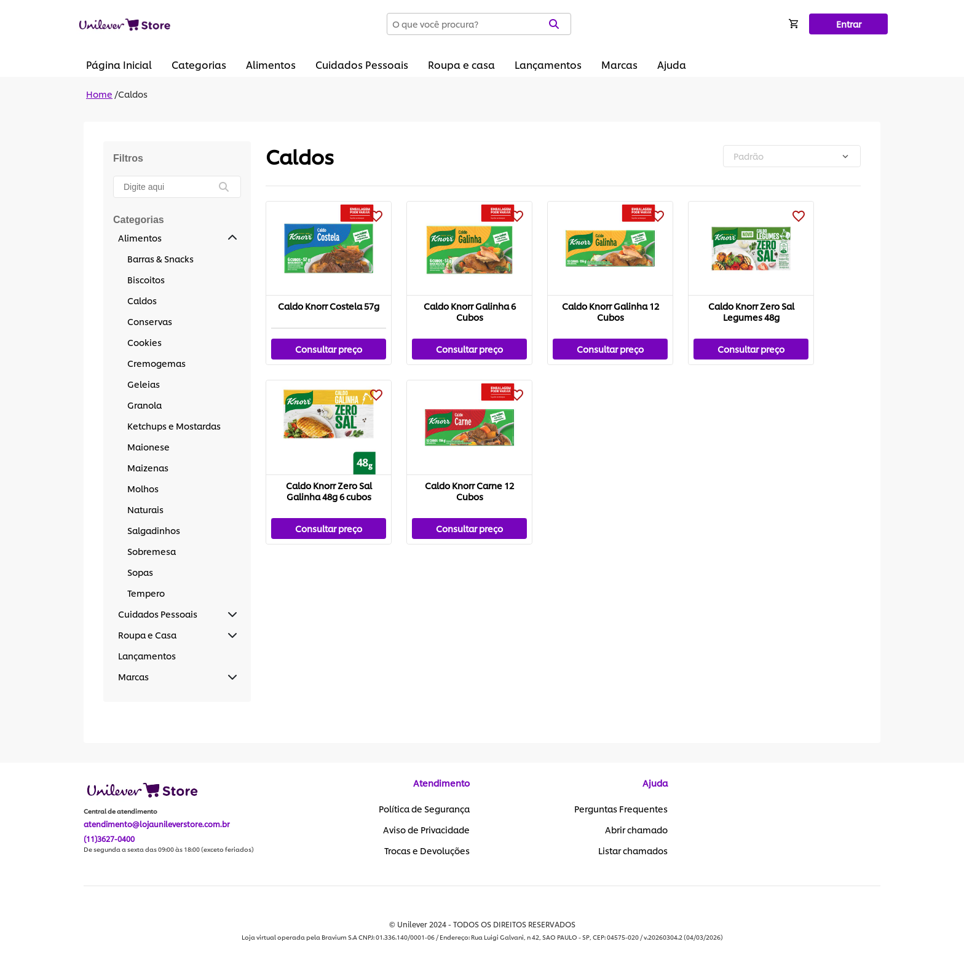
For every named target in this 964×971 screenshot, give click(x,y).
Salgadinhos (153, 530)
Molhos (143, 488)
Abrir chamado (636, 829)
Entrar (848, 23)
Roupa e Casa (147, 634)
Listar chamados (633, 850)
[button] (232, 237)
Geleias (143, 384)
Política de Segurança (424, 808)
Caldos (133, 94)
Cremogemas (156, 363)
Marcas (619, 64)
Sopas (140, 572)
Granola (144, 405)
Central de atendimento (120, 811)
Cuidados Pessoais (361, 64)
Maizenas (147, 467)
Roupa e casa (461, 64)
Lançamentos (548, 64)
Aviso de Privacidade (426, 829)
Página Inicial (119, 64)
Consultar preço (328, 349)
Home (99, 94)
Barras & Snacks (160, 258)
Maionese (148, 446)
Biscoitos (146, 279)
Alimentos (271, 64)
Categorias (199, 64)
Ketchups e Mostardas (174, 425)
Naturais (145, 509)
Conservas (149, 321)
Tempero (146, 593)
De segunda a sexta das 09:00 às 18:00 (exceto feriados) (169, 849)
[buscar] (230, 187)
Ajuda (671, 64)
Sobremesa (151, 551)
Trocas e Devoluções (427, 850)
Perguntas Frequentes (621, 808)
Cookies (144, 342)
